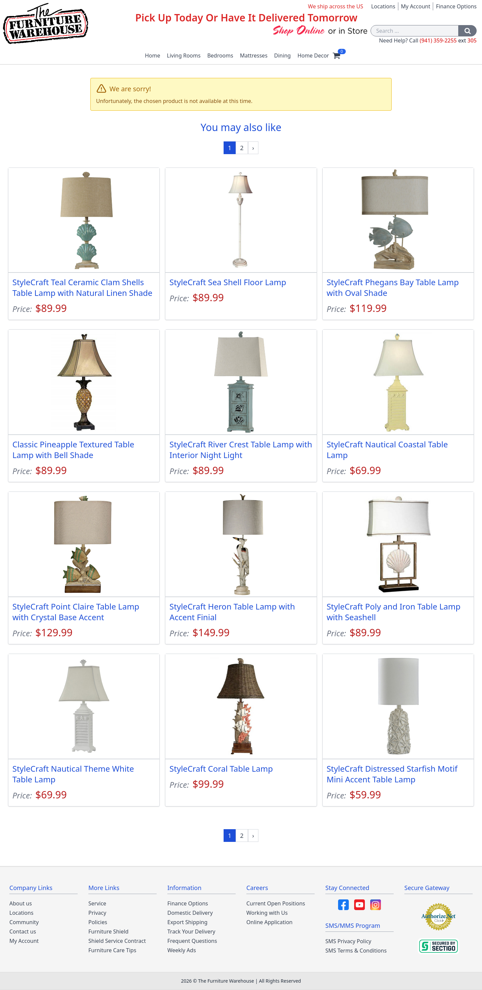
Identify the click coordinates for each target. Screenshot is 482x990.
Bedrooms (220, 55)
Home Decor (313, 55)
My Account (415, 6)
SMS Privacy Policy (348, 941)
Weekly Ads (181, 950)
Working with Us (267, 912)
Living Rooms (184, 55)
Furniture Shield (108, 931)
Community (24, 922)
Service (97, 903)
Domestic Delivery (190, 912)
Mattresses (253, 55)
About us (20, 903)
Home (152, 55)
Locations (383, 6)
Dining (282, 55)
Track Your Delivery (191, 931)
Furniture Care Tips (112, 950)
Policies (97, 922)
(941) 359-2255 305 (448, 40)
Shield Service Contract (117, 941)
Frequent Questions (192, 941)
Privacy (97, 912)
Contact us (22, 931)
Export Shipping (187, 922)
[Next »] (253, 147)
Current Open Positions (275, 903)
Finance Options (456, 6)
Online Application (269, 922)
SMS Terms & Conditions (356, 950)
